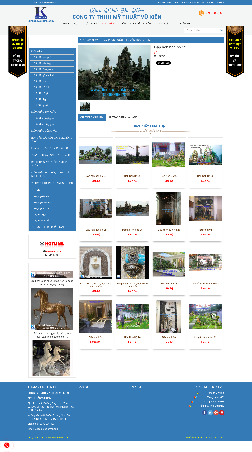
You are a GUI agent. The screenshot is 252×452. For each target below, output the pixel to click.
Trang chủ (69, 23)
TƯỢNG (35, 190)
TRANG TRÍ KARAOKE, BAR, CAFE (50, 155)
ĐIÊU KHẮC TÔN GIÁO (43, 111)
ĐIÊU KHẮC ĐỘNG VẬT (44, 130)
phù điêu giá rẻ (41, 105)
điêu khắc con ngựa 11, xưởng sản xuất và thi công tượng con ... (52, 367)
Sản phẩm (108, 23)
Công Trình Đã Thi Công (137, 23)
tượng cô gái (40, 214)
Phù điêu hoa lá (41, 81)
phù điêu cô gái (41, 93)
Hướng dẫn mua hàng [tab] (123, 117)
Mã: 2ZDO (159, 56)
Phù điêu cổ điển (42, 87)
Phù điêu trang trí (42, 57)
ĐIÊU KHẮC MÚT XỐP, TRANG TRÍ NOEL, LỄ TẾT (50, 174)
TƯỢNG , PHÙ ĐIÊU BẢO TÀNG (48, 227)
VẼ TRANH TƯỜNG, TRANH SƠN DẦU (52, 183)
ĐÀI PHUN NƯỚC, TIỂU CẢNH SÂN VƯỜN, (50, 164)
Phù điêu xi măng (42, 63)
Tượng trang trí (41, 208)
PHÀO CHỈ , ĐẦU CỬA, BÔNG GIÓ (49, 148)
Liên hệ (185, 23)
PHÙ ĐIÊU (36, 51)
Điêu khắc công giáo (44, 124)
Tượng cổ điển (41, 196)
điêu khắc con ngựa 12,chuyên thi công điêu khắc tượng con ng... (52, 314)
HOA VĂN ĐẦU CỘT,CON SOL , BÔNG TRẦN (51, 139)
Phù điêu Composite (43, 69)
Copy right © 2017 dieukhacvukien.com (48, 437)
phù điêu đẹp (40, 99)
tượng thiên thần (42, 220)
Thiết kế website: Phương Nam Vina (205, 437)
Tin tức (164, 23)
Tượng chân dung (42, 202)
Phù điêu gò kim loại (44, 75)
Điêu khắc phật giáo (44, 118)
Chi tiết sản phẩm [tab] (91, 117)
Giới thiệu (90, 23)
